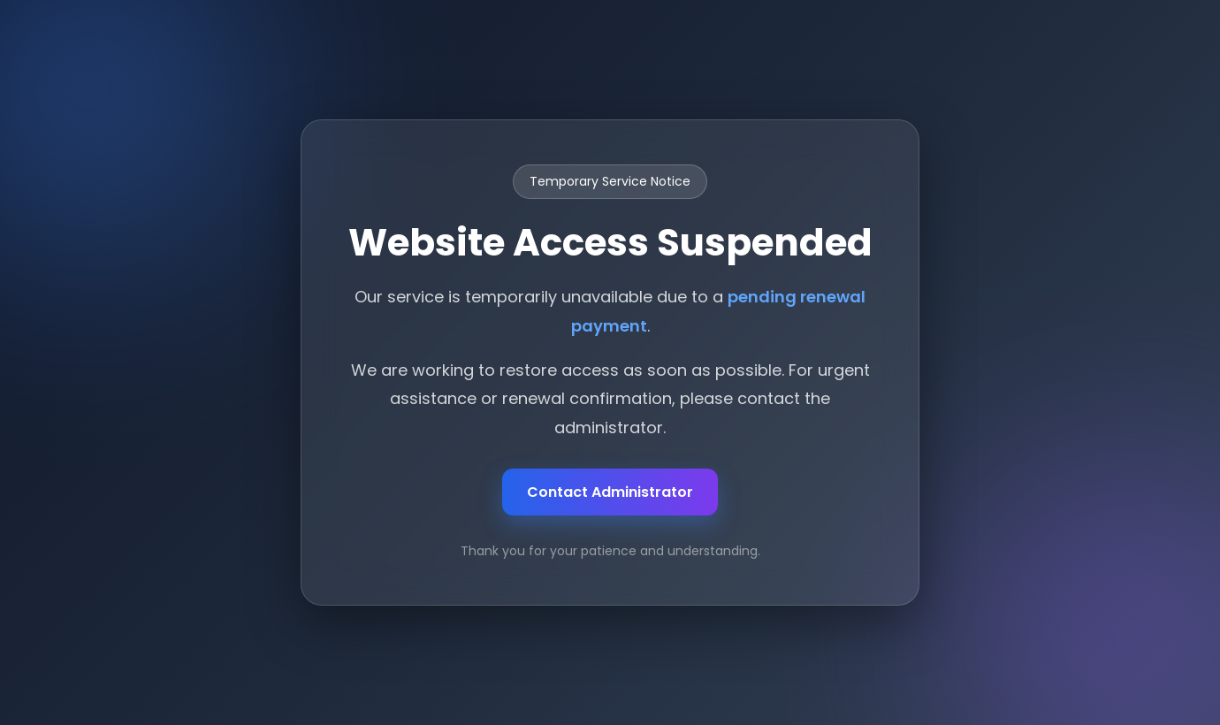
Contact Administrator (610, 492)
